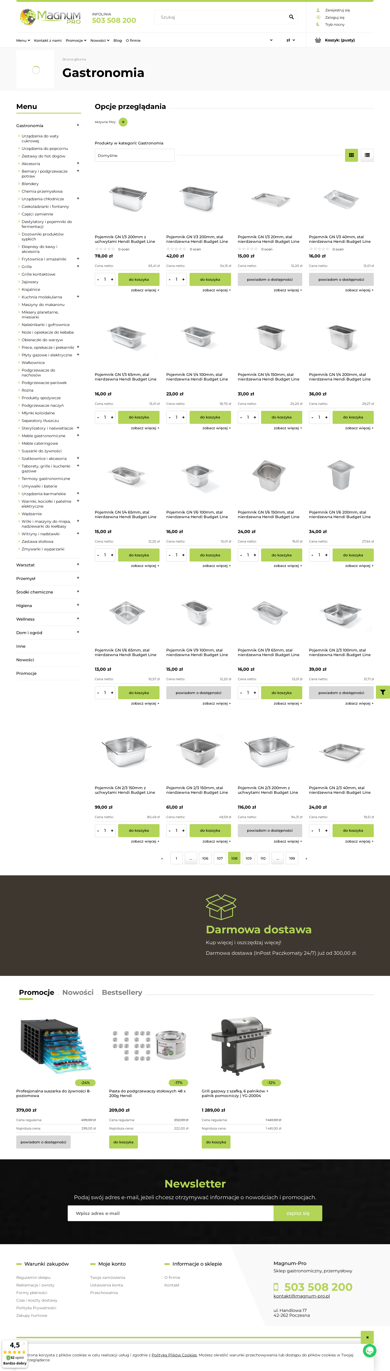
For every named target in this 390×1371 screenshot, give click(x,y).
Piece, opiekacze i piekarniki (48, 347)
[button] (145, 290)
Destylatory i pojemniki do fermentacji (47, 224)
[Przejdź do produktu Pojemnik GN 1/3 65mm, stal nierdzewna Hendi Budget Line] (127, 337)
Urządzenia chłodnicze (43, 198)
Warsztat (25, 564)
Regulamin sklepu (33, 1277)
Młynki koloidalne (38, 413)
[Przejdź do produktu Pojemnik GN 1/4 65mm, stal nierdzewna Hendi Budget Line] (127, 475)
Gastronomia (29, 125)
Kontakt (172, 1285)
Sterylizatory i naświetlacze (47, 428)
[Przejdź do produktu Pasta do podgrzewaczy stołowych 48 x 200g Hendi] (148, 1054)
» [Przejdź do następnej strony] (306, 858)
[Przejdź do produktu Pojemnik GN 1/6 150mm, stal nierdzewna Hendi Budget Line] (270, 475)
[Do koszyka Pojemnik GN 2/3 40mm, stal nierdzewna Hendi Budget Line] (353, 830)
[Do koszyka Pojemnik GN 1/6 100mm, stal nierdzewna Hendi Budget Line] (210, 555)
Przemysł (25, 578)
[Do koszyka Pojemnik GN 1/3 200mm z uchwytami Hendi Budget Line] (139, 279)
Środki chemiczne (34, 592)
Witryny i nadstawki (41, 533)
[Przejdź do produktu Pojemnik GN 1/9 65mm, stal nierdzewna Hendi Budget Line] (270, 612)
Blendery (30, 183)
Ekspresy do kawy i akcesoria (39, 249)
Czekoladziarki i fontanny (45, 206)
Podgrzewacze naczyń (43, 405)
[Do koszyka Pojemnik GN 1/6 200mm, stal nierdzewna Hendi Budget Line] (353, 555)
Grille (27, 266)
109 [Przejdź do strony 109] (249, 858)
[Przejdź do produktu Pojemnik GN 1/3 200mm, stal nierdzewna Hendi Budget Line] (198, 199)
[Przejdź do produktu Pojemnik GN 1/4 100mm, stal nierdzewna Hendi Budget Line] (198, 337)
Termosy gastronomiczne (46, 478)
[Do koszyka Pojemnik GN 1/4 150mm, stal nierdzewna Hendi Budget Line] (282, 417)
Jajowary (30, 281)
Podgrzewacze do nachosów (38, 373)
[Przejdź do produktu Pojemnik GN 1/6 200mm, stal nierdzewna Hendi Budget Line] (341, 475)
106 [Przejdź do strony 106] (205, 858)
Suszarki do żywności (42, 451)
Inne (20, 646)
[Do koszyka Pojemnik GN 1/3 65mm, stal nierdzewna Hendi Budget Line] (139, 417)
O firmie (172, 1277)
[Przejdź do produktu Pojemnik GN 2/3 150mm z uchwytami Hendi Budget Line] (127, 750)
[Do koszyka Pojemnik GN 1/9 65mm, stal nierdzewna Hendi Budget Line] (282, 692)
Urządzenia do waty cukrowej (40, 138)
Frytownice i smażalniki (44, 259)
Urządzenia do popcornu (45, 148)
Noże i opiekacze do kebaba (48, 332)
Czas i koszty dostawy (36, 1300)
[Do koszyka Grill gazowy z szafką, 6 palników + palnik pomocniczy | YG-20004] (216, 1142)
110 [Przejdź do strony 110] (263, 858)
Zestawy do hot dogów (43, 156)
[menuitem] (23, 40)
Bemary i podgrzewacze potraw (44, 174)
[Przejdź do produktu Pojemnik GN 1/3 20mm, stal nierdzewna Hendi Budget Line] (270, 199)
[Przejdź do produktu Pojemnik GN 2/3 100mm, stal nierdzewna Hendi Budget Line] (341, 612)
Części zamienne (37, 214)
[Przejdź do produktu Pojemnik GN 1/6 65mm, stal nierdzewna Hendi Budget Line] (127, 612)
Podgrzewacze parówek (44, 382)
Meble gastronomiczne (43, 435)
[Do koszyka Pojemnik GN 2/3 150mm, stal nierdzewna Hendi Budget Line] (210, 830)
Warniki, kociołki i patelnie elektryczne (46, 504)
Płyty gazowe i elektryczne (47, 355)
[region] (48, 756)
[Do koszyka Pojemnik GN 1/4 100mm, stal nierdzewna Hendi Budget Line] (210, 417)
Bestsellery (122, 992)
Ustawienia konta (106, 1285)
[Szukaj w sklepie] (221, 17)
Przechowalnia (104, 1292)
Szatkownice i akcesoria (44, 458)
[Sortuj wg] (135, 155)
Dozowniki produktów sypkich (43, 236)
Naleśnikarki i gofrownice (46, 324)
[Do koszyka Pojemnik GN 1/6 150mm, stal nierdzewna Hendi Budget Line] (282, 555)
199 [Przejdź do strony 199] (292, 858)
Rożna (27, 390)
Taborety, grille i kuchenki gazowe (46, 468)
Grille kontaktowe (38, 274)
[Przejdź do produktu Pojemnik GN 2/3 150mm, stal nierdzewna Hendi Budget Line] (198, 750)
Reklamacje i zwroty (35, 1285)
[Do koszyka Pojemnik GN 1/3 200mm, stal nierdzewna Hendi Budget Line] (210, 279)
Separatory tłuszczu (40, 420)
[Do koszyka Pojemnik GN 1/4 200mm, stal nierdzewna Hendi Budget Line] (353, 417)
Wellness (25, 619)
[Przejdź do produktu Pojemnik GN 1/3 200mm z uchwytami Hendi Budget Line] (127, 199)
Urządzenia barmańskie (44, 493)
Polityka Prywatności (36, 1307)
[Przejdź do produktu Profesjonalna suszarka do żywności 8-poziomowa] (56, 1054)
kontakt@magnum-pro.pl (302, 1296)
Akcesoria (31, 163)
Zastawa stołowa (37, 541)
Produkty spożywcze (41, 397)
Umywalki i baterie (39, 486)
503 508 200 (114, 20)
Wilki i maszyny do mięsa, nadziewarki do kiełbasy (46, 524)
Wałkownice (33, 362)
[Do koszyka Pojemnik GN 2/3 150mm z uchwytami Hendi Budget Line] (139, 830)
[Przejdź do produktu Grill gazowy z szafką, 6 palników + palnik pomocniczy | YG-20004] (241, 1054)
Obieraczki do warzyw (42, 339)
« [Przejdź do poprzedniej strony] (162, 858)
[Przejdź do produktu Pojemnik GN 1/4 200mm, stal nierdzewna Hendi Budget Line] (341, 337)
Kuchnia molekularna (42, 297)
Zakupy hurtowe (31, 1315)
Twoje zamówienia (107, 1277)
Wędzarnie (32, 513)
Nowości (25, 659)
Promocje (26, 673)
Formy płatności (31, 1292)
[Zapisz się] (298, 1213)
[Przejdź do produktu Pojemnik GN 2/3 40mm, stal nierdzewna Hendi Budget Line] (341, 750)
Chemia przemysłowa (42, 191)
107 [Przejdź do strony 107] (220, 858)
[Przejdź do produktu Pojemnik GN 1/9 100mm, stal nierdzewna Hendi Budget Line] (198, 612)
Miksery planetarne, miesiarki (40, 315)
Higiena (24, 605)
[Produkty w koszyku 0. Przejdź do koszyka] (340, 40)
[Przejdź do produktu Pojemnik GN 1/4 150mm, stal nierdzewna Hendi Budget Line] (270, 337)
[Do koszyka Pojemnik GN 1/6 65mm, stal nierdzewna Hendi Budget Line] (139, 692)
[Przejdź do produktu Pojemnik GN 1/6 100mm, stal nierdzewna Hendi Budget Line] (198, 475)
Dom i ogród (29, 632)
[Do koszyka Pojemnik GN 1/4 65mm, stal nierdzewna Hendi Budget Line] (139, 555)
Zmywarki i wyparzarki (43, 549)
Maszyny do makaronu (43, 304)
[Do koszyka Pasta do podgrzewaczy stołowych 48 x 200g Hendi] (123, 1142)
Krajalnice (31, 289)
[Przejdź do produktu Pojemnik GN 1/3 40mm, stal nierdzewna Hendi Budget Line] (341, 199)
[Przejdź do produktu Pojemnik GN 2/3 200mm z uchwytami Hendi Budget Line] (270, 750)
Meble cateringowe (40, 443)
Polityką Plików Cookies (174, 1355)
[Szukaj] (291, 17)
